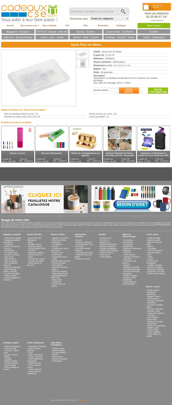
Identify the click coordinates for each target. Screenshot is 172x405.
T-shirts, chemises (35, 357)
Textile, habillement (35, 343)
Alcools (79, 240)
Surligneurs (56, 282)
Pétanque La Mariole (155, 269)
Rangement (152, 324)
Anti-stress (104, 240)
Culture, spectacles (155, 251)
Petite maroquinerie (12, 246)
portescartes (151, 225)
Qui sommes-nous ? (30, 25)
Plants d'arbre (57, 357)
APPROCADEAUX (163, 225)
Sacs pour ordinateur (12, 267)
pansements (117, 223)
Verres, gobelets (153, 332)
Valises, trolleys (10, 276)
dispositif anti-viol (50, 225)
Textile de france (34, 363)
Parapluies (8, 244)
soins (111, 225)
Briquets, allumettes (107, 246)
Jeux (149, 255)
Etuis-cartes (57, 255)
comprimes (98, 223)
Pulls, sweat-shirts (35, 355)
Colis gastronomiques (84, 253)
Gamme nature (58, 348)
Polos (30, 353)
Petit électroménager (132, 269)
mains (3, 223)
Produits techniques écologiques (131, 272)
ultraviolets (141, 223)
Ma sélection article (157, 6)
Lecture (150, 259)
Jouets (150, 257)
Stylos (54, 269)
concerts (51, 223)
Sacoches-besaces (12, 255)
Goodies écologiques (108, 248)
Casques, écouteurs (132, 257)
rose (124, 223)
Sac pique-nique (10, 253)
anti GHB (9, 227)
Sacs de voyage (10, 261)
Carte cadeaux (129, 255)
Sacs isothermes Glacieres (10, 264)
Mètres (7, 357)
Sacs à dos (8, 257)
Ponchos (7, 248)
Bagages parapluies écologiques (11, 241)
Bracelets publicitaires (108, 244)
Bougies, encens (35, 244)
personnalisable (155, 223)
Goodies (102, 234)
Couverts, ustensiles (155, 301)
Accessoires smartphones (128, 245)
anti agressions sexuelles (84, 223)
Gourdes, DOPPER (155, 309)
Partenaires (103, 25)
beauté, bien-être (34, 234)
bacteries (40, 225)
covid (34, 225)
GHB (163, 223)
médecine (28, 227)
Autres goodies (106, 257)
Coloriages (151, 248)
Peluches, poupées (155, 267)
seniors (135, 225)
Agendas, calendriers (60, 238)
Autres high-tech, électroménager (130, 283)
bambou (13, 223)
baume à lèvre (69, 223)
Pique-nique (152, 319)
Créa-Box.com (84, 400)
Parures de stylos (59, 263)
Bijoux (30, 242)
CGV (67, 25)
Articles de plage (154, 238)
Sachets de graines (59, 359)
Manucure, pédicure (36, 253)
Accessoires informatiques (128, 241)
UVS (18, 223)
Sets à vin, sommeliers (156, 326)
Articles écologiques (12, 346)
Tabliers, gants (153, 328)
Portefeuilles (9, 251)
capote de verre (26, 225)
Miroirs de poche (35, 255)
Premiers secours (11, 363)
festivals (35, 227)
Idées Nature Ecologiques (56, 344)
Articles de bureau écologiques (58, 241)
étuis (147, 223)
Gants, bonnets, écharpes (34, 349)
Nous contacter (50, 25)
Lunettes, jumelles (154, 265)
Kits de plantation (59, 353)
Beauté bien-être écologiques (34, 239)
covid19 (60, 225)
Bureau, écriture (58, 234)
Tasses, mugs (152, 330)
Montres (127, 265)
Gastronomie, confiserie (80, 235)
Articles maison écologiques (152, 291)
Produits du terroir (83, 259)
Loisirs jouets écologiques (152, 262)
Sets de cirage (10, 365)
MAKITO (81, 225)
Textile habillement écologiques (35, 360)
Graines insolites (58, 350)
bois (7, 223)
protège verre (131, 223)
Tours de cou (105, 255)
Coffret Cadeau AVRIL (37, 248)
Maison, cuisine (153, 287)
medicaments (108, 223)
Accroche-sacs (105, 238)
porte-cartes (58, 227)
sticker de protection (12, 225)
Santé (30, 257)
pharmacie (142, 225)
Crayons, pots (57, 253)
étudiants (23, 223)
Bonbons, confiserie (84, 242)
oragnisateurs (98, 225)
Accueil (10, 25)
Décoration (151, 303)
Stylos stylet (57, 280)
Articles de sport (153, 240)
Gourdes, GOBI (153, 311)
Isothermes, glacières (155, 313)
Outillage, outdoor (11, 343)
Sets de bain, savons (36, 259)
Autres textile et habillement (34, 372)
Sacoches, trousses (60, 267)
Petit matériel (57, 265)
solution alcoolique (34, 223)
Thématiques (57, 361)
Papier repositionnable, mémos (60, 260)
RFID (3, 227)
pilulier (75, 225)
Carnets (55, 246)
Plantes (55, 355)
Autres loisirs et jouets (156, 273)
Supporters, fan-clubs (155, 271)
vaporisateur (123, 225)
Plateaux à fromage (155, 322)
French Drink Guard (46, 227)
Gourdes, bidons (154, 253)
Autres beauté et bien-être (34, 264)
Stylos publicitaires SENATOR (59, 277)
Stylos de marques (59, 271)
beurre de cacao (19, 227)
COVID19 (88, 225)
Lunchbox (151, 315)
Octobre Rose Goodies (109, 251)
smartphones (68, 225)
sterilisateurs (59, 223)
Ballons (150, 246)
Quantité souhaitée (101, 90)
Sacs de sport (9, 259)
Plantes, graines (10, 361)
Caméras (127, 253)
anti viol (44, 223)
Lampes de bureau (59, 257)
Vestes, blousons (35, 369)
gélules (105, 225)
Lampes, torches (11, 355)
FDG (130, 225)
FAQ (85, 25)
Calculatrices (57, 244)
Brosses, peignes (35, 246)
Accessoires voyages (12, 238)
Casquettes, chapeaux (37, 346)
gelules (116, 225)
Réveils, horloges (130, 276)
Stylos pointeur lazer (60, 273)
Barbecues (151, 294)
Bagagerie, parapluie (12, 234)
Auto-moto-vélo (10, 348)
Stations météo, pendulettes (129, 279)
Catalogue (121, 25)
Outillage (7, 359)
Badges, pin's (105, 242)
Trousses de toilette (12, 273)
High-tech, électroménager (129, 235)
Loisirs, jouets (152, 234)
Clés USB (127, 259)
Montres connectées (132, 267)
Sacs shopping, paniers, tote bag (10, 270)
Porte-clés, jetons (107, 253)
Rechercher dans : (79, 18)
